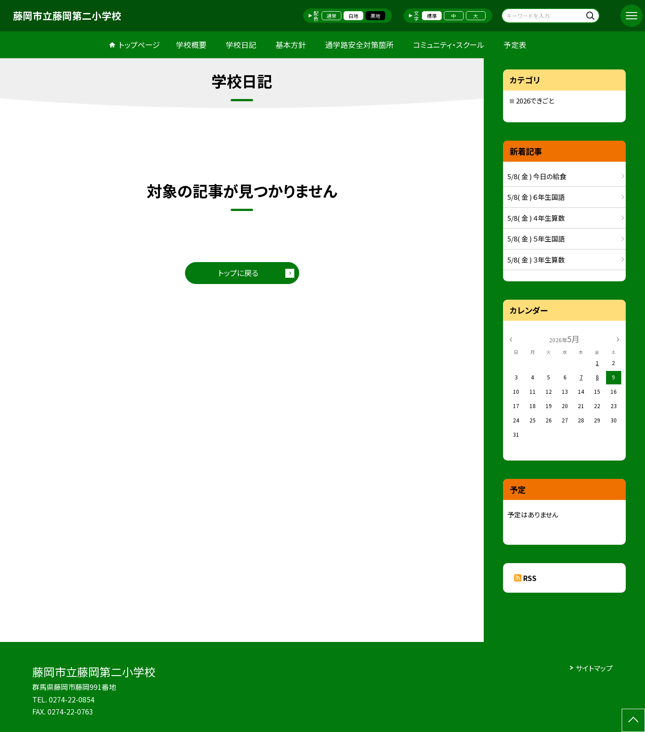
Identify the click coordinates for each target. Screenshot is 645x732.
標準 (432, 15)
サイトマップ (594, 668)
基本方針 (290, 44)
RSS (530, 578)
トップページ (139, 44)
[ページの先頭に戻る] (633, 720)
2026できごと (535, 100)
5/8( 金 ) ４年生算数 (536, 218)
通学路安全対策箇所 (359, 44)
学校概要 (191, 44)
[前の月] (510, 338)
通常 (331, 15)
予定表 (514, 44)
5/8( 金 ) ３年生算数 (536, 259)
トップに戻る (238, 272)
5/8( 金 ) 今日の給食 (536, 176)
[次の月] (618, 338)
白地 (353, 15)
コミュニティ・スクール (448, 44)
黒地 (375, 15)
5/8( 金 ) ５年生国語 (536, 238)
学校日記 (241, 44)
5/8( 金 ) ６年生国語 (536, 197)
